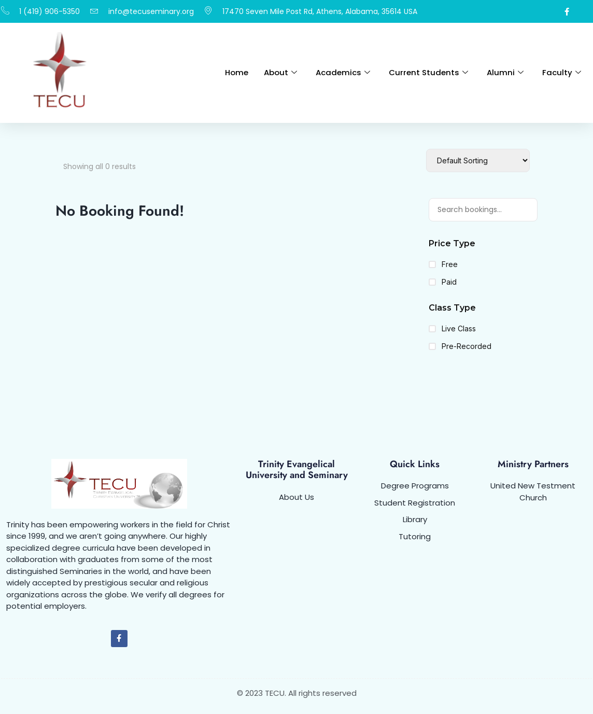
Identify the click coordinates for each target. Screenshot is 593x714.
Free (443, 264)
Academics (343, 72)
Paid (443, 282)
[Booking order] (478, 160)
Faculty (561, 72)
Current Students (428, 72)
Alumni (505, 72)
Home (236, 72)
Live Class (452, 328)
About (280, 72)
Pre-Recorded (460, 346)
